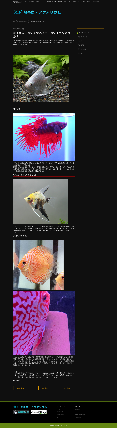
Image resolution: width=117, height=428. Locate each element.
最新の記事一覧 (82, 37)
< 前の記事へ (19, 388)
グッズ (80, 41)
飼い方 (80, 53)
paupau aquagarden (80, 412)
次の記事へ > (68, 388)
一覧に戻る (44, 388)
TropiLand (77, 409)
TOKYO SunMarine (80, 414)
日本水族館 (78, 417)
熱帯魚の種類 (23, 21)
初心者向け (81, 45)
